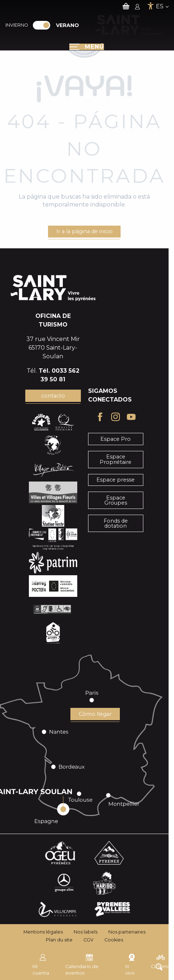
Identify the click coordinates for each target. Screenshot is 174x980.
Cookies (113, 940)
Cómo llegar (95, 714)
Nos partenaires (126, 932)
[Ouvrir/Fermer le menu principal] (86, 47)
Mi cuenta (40, 964)
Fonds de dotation (116, 523)
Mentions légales (43, 932)
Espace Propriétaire (115, 459)
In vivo (130, 964)
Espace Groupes (115, 500)
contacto (53, 396)
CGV (88, 940)
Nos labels (85, 932)
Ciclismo (160, 961)
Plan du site (59, 940)
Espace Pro (115, 439)
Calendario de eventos (82, 964)
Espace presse (115, 479)
